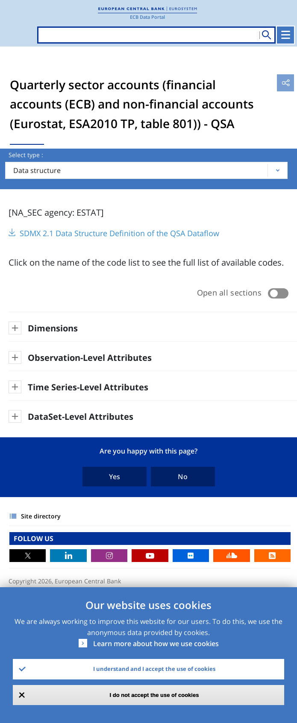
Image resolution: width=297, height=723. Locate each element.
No (183, 476)
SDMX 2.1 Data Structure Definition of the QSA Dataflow (119, 233)
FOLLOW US (33, 538)
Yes (114, 476)
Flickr (191, 555)
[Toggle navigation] (285, 35)
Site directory (41, 516)
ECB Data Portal (147, 17)
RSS (272, 555)
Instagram (109, 555)
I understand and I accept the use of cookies (154, 669)
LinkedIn (68, 555)
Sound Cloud (231, 555)
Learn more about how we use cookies (156, 643)
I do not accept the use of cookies (154, 695)
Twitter (27, 555)
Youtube (150, 555)
